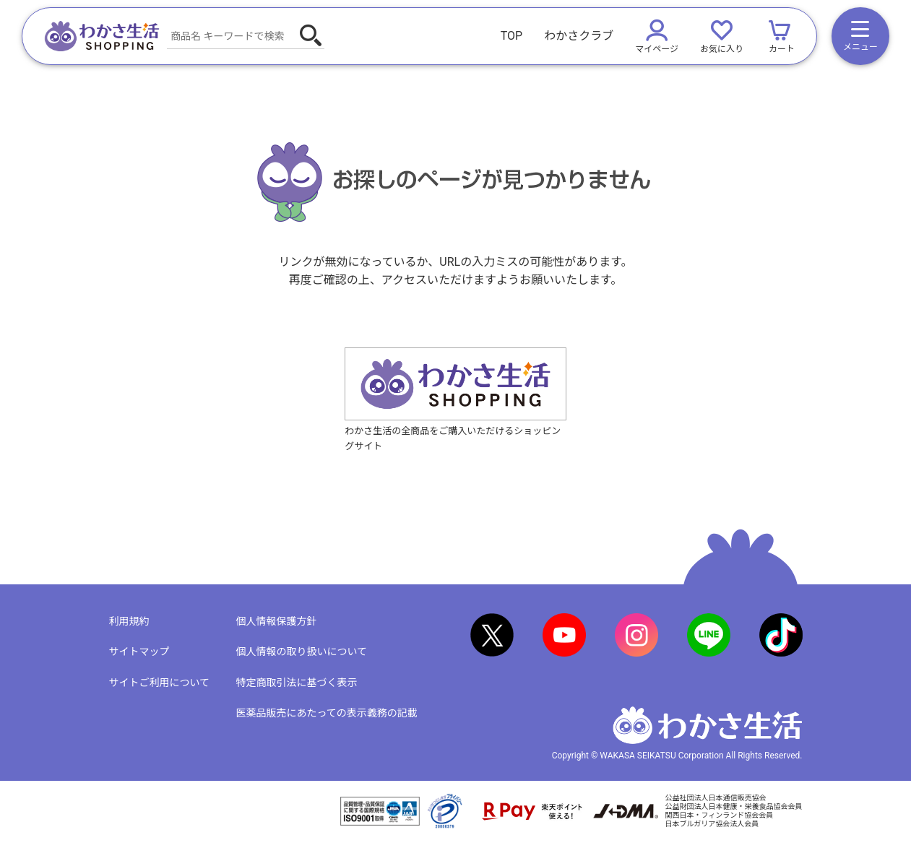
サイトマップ (139, 651)
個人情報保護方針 (276, 621)
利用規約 (129, 621)
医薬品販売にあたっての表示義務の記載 (327, 713)
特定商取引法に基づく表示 (297, 682)
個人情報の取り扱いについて (302, 651)
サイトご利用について (159, 682)
